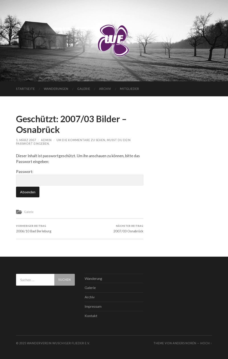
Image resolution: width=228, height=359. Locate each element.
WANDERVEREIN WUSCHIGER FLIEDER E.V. (58, 343)
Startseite (25, 89)
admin (46, 140)
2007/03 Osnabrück (128, 228)
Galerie (83, 89)
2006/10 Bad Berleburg (33, 228)
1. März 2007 (26, 140)
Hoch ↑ (206, 343)
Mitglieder (129, 89)
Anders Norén (184, 343)
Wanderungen (56, 89)
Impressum (93, 306)
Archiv (105, 89)
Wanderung (93, 278)
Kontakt (91, 316)
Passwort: (79, 177)
